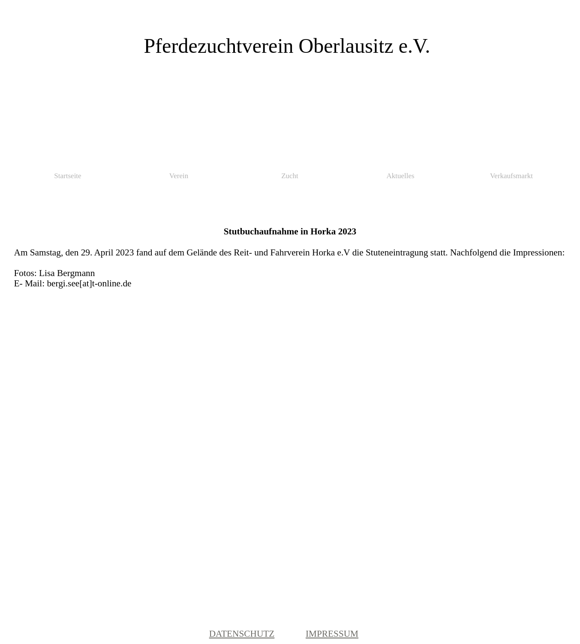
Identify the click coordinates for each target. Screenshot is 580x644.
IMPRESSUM (332, 634)
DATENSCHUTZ (242, 634)
